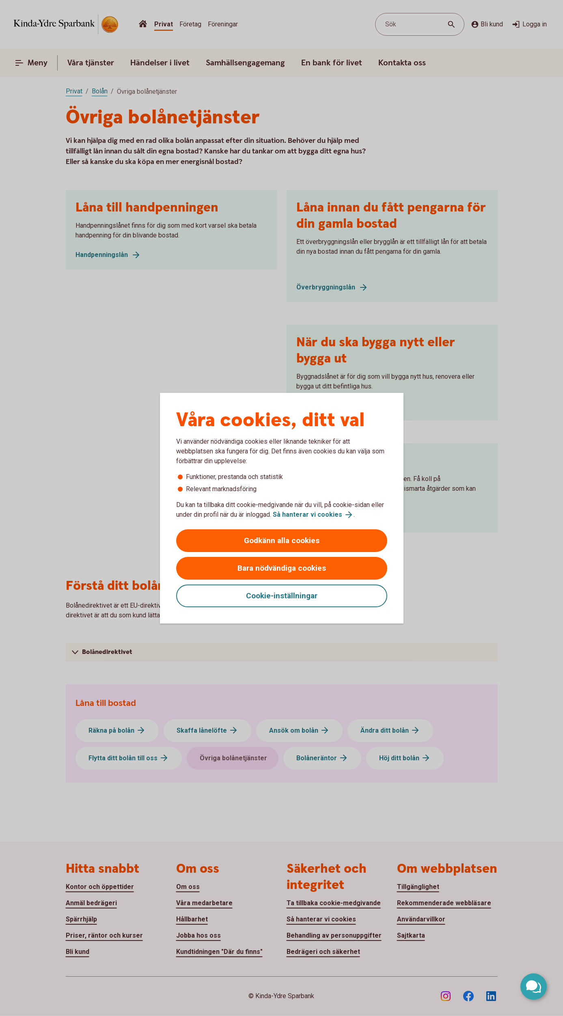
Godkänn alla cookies (281, 540)
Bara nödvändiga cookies (281, 568)
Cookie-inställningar (281, 595)
